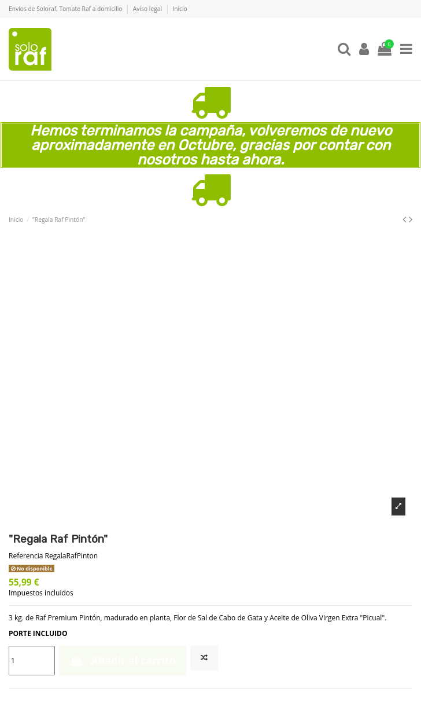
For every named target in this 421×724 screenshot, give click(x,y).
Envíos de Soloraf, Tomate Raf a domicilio (66, 9)
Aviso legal (148, 9)
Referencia (26, 556)
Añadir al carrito (122, 660)
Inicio (179, 9)
